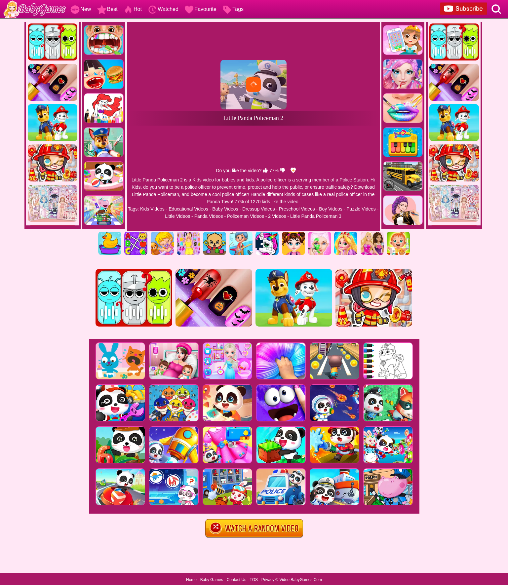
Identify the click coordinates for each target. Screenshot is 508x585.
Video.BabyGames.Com (301, 579)
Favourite (200, 9)
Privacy (267, 579)
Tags (233, 9)
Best (107, 9)
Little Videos (177, 216)
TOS (254, 579)
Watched (163, 9)
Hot (133, 9)
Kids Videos (152, 209)
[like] (265, 170)
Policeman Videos (245, 216)
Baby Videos (225, 209)
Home (191, 579)
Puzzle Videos (360, 209)
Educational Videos (188, 209)
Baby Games (211, 579)
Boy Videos (330, 209)
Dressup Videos (258, 209)
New (80, 9)
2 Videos (277, 216)
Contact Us (236, 579)
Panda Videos (208, 216)
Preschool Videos (297, 209)
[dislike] (282, 170)
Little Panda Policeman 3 (315, 216)
